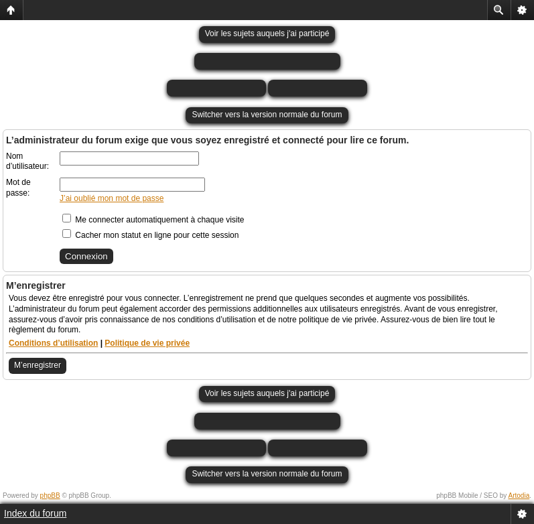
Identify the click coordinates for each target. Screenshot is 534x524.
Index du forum (35, 513)
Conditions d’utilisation (53, 343)
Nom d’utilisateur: (27, 161)
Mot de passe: (18, 188)
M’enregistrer (37, 365)
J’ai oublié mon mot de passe (111, 198)
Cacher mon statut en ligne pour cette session (150, 235)
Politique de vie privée (147, 343)
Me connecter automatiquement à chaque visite (153, 219)
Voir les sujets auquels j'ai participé (267, 33)
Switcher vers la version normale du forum (267, 114)
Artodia (519, 495)
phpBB (50, 495)
